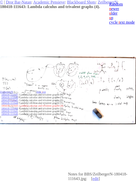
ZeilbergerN (107, 2)
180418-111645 (9, 100)
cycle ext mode (122, 22)
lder (113, 13)
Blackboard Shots (81, 2)
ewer (114, 9)
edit (96, 178)
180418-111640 (9, 114)
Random (116, 4)
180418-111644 (9, 103)
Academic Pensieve (49, 2)
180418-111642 (9, 108)
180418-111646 (9, 97)
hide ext (41, 91)
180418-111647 (9, 94)
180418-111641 (9, 111)
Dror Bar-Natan (18, 2)
